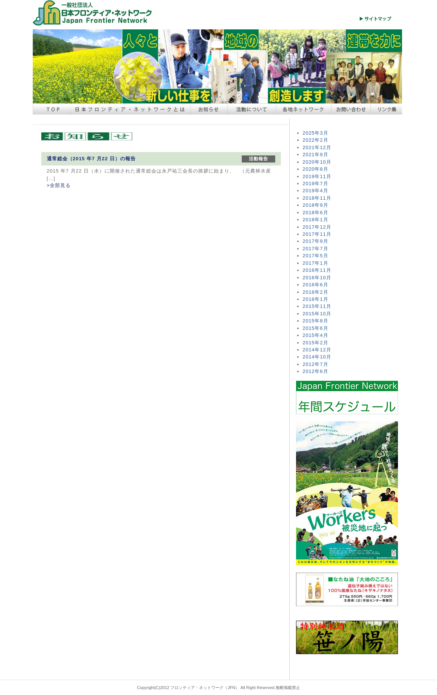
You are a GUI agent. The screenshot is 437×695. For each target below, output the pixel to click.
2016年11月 (317, 270)
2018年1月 (315, 219)
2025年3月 (315, 133)
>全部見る (59, 185)
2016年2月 (315, 292)
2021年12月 (317, 147)
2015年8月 (315, 321)
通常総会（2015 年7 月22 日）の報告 (91, 158)
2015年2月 (315, 342)
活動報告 (258, 158)
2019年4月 (315, 190)
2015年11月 (317, 306)
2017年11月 (317, 234)
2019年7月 (315, 183)
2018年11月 (317, 198)
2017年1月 (315, 263)
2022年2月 (315, 140)
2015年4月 (315, 335)
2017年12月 (317, 227)
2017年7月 (315, 248)
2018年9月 (315, 205)
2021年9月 (315, 154)
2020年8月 (315, 169)
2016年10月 (317, 277)
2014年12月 (317, 350)
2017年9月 (315, 241)
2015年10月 (317, 313)
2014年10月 (317, 357)
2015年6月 (315, 328)
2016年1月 (315, 299)
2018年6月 (315, 212)
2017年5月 (315, 255)
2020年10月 (317, 162)
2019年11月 (317, 176)
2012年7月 (315, 364)
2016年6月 (315, 284)
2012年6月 (315, 371)
